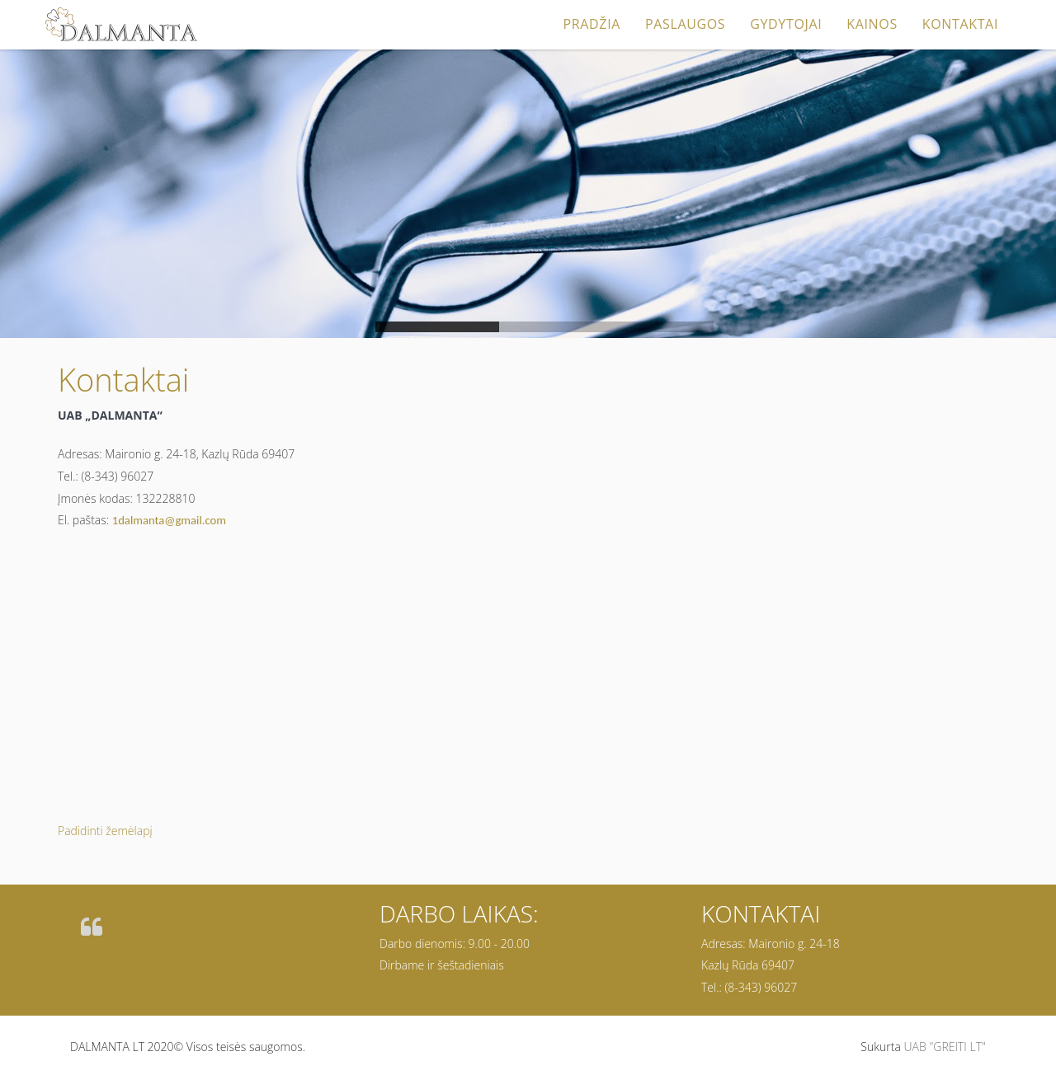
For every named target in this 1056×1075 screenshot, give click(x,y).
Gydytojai (786, 24)
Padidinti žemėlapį (105, 830)
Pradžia (591, 24)
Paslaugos (685, 24)
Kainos (872, 24)
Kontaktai (960, 24)
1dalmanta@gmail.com (169, 520)
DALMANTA (145, 933)
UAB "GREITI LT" (944, 1046)
